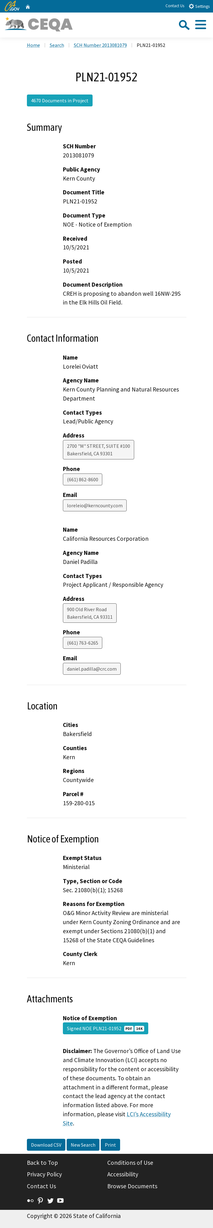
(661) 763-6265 (82, 643)
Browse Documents (132, 1186)
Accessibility (122, 1174)
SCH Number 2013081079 (100, 45)
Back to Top (42, 1162)
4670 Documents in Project (60, 100)
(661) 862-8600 (82, 479)
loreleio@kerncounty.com (95, 505)
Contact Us (174, 5)
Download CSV (46, 1145)
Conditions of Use (130, 1162)
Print (110, 1145)
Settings (199, 6)
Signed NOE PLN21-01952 (105, 1028)
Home (33, 45)
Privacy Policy (44, 1174)
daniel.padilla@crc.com (92, 669)
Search (57, 45)
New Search (83, 1145)
